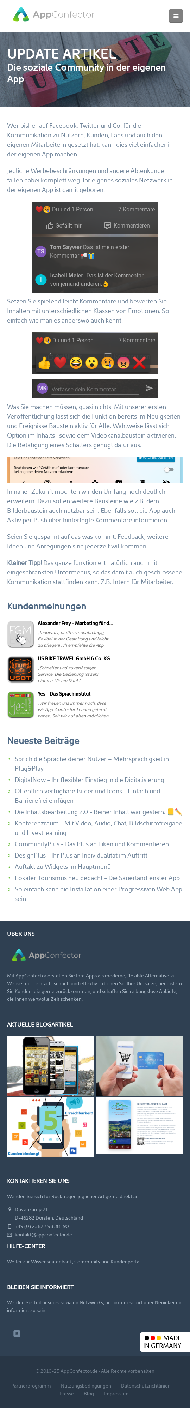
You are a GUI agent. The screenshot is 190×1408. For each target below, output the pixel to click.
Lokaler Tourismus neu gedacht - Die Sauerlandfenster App (97, 877)
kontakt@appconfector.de (39, 1235)
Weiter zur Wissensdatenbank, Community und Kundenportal (74, 1261)
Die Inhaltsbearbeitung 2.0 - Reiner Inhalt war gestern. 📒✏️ (98, 812)
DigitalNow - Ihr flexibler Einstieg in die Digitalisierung (89, 779)
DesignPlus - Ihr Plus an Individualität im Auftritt (81, 855)
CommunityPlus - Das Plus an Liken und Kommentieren (92, 844)
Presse (66, 1393)
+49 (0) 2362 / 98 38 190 (38, 1226)
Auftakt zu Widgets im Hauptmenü (63, 866)
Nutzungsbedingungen (86, 1386)
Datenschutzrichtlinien (146, 1386)
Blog (89, 1393)
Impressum (116, 1393)
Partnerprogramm (31, 1386)
